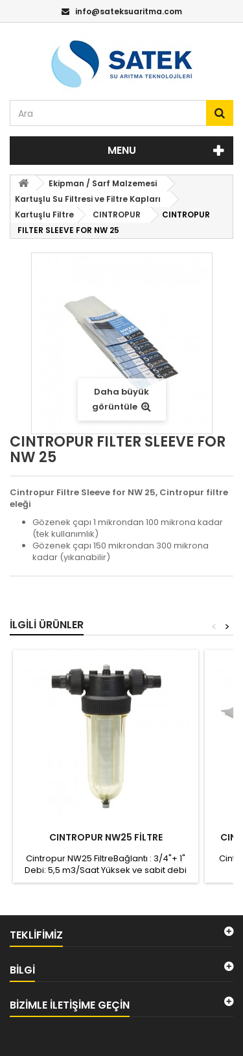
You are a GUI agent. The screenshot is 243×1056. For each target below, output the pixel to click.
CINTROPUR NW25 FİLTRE (106, 837)
